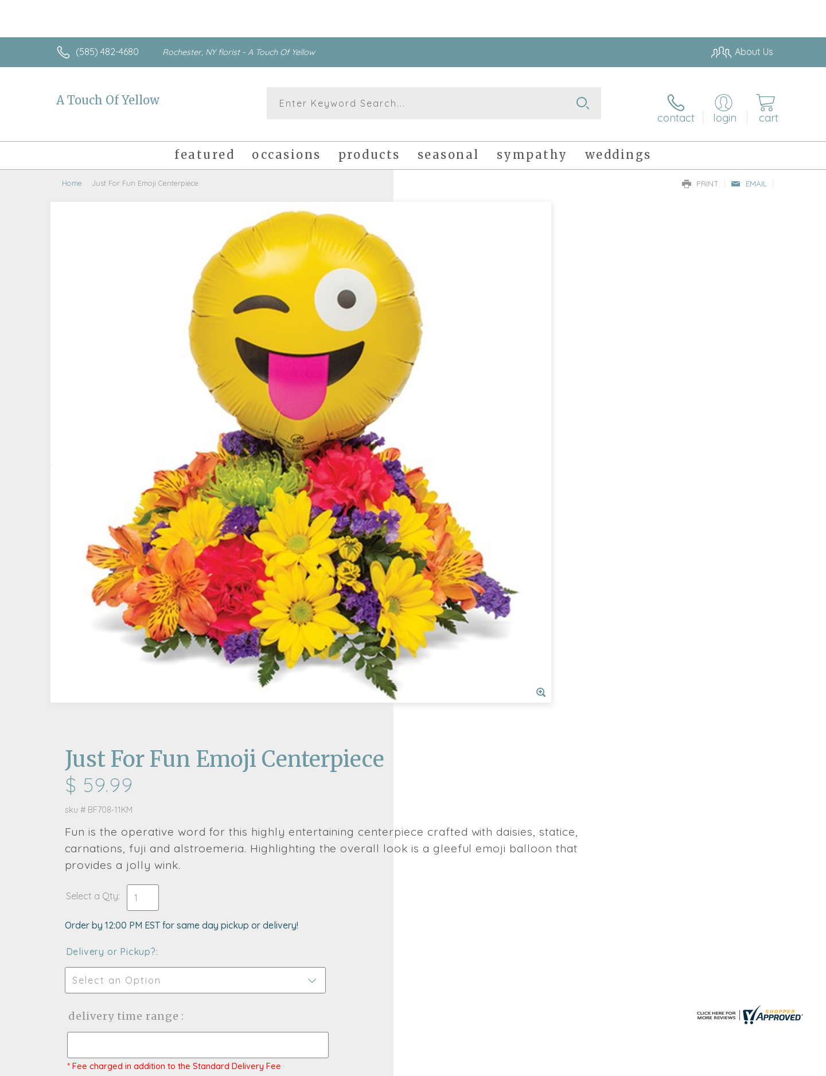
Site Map (742, 1064)
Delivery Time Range (470, 478)
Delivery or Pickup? (459, 413)
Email (749, 175)
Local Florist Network (672, 1064)
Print (700, 175)
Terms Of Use (522, 1064)
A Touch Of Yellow (107, 100)
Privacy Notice (589, 1064)
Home (72, 175)
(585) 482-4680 (107, 51)
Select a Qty (440, 358)
